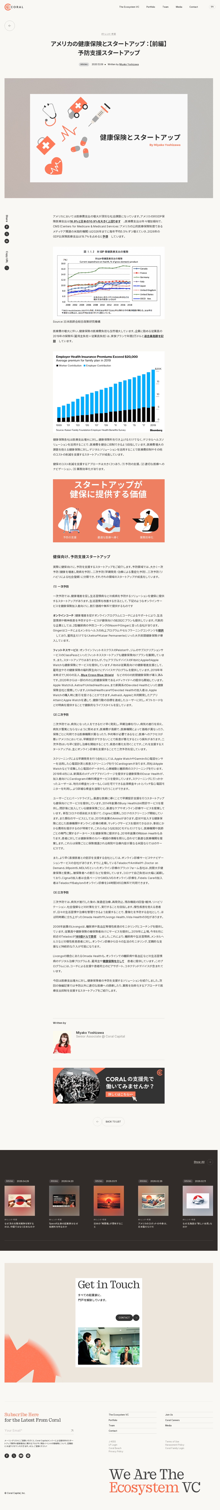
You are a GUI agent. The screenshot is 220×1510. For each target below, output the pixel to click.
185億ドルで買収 (85, 936)
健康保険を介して (113, 961)
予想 (105, 236)
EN (212, 7)
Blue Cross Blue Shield (97, 675)
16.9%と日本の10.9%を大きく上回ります (95, 221)
